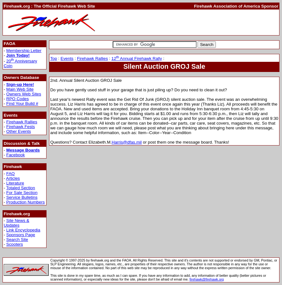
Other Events (18, 131)
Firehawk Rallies (21, 122)
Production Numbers (25, 202)
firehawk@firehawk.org (207, 279)
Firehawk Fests (20, 126)
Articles (13, 178)
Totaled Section (20, 187)
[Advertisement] (204, 22)
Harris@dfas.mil (127, 142)
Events (66, 58)
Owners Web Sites (23, 94)
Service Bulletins (22, 197)
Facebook (15, 154)
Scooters (14, 244)
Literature (15, 183)
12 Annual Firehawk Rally (136, 58)
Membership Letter (23, 50)
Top (53, 58)
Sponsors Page (20, 234)
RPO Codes (17, 98)
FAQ (10, 173)
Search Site (17, 239)
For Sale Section (22, 192)
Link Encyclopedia (23, 230)
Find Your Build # (22, 103)
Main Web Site (20, 89)
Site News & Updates (16, 223)
